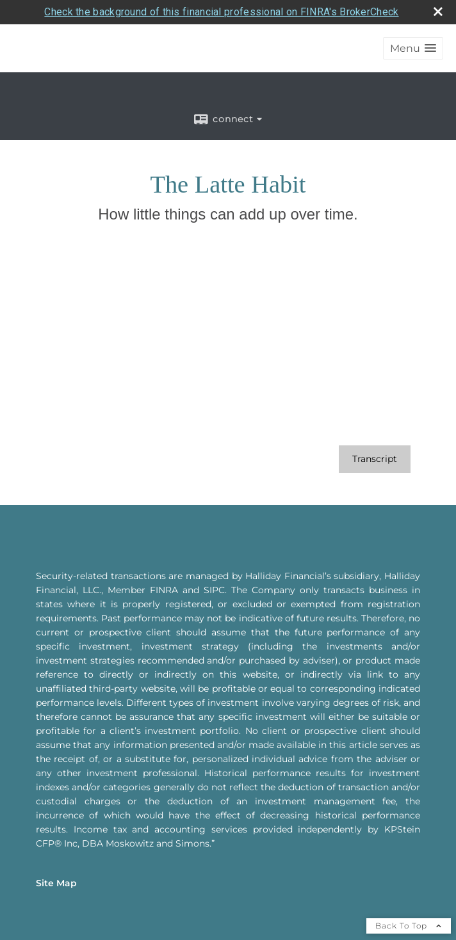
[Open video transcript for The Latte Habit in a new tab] (375, 435)
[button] (413, 24)
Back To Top (408, 901)
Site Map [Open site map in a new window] (56, 858)
